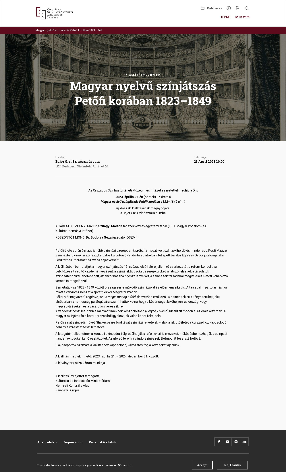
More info (125, 467)
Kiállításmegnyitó (143, 74)
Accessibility (229, 9)
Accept (202, 466)
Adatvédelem (47, 442)
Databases (214, 8)
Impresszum (73, 442)
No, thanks (232, 466)
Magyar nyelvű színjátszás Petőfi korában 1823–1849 (68, 30)
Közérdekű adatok (102, 442)
